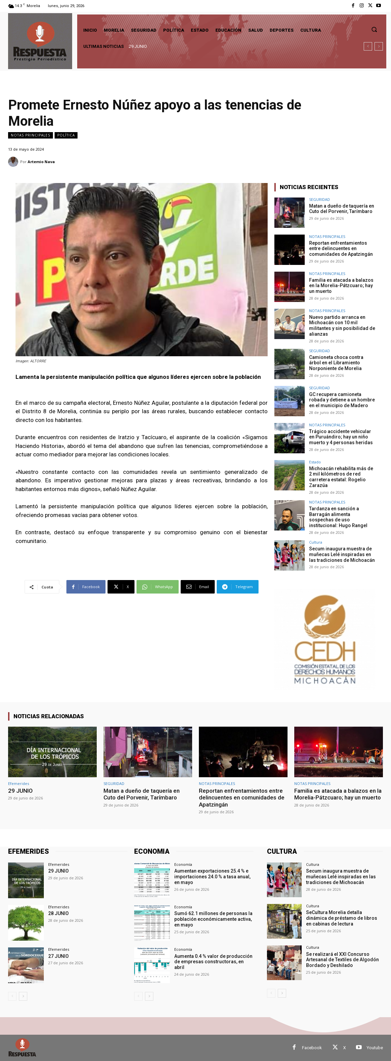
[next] (378, 46)
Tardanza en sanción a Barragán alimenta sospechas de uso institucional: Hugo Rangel (338, 517)
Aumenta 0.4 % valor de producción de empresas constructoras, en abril (213, 961)
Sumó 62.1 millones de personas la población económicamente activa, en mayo (213, 919)
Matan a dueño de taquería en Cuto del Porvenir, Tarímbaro (341, 208)
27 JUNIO (58, 956)
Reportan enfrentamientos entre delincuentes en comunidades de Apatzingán (341, 248)
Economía (183, 864)
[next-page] (23, 996)
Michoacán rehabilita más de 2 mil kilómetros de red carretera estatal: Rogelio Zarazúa (341, 477)
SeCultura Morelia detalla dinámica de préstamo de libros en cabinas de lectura (341, 918)
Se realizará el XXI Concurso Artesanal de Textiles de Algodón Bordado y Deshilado (342, 959)
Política (66, 135)
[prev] (368, 46)
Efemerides (18, 783)
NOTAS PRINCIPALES (30, 135)
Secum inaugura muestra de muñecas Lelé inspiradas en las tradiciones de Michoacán (342, 554)
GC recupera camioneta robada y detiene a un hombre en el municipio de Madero (342, 400)
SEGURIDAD (319, 199)
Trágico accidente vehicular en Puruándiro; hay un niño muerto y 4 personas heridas (341, 437)
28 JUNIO (58, 913)
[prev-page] (12, 996)
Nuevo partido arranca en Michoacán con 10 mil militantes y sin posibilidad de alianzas (342, 325)
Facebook (312, 1047)
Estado (315, 462)
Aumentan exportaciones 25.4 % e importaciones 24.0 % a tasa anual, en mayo (212, 876)
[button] (374, 29)
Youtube (375, 1047)
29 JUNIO (138, 46)
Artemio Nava (41, 161)
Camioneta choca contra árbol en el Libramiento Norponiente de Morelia (336, 363)
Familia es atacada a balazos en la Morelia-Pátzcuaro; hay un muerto (341, 285)
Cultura (315, 542)
